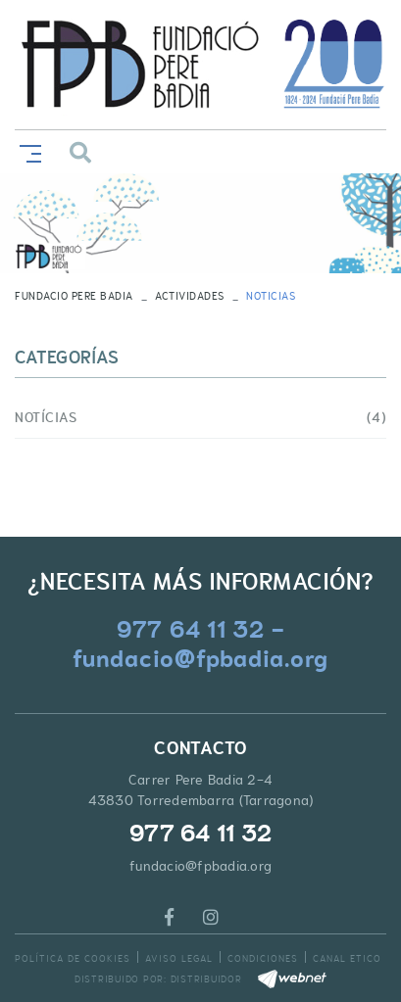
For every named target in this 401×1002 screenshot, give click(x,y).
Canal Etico (347, 958)
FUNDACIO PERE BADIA (74, 296)
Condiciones (262, 958)
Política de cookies (72, 958)
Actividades (190, 296)
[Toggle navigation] (26, 151)
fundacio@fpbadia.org (200, 866)
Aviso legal (179, 958)
